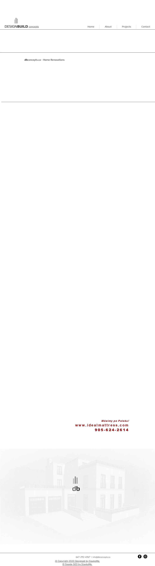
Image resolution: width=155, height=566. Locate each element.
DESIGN (16, 26)
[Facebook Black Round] (140, 556)
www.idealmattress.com (102, 425)
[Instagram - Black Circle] (145, 556)
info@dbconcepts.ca (101, 557)
